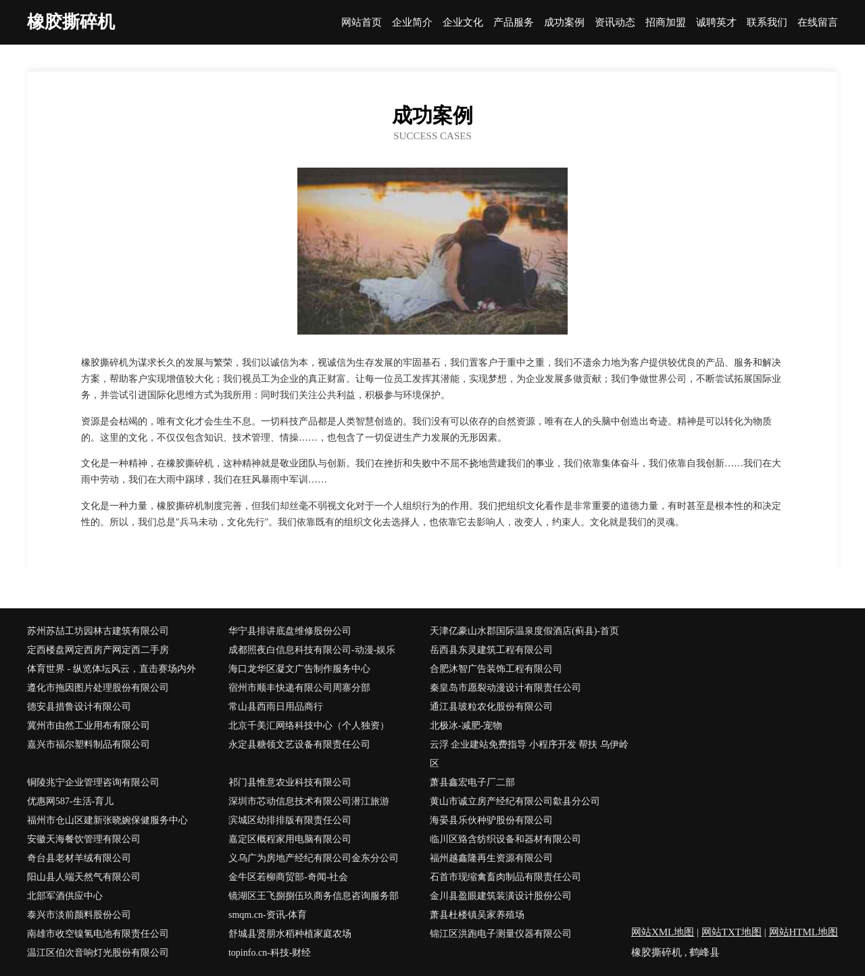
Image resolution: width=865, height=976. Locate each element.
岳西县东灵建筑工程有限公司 (491, 650)
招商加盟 (665, 23)
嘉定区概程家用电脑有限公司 (289, 839)
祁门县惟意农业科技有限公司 (289, 782)
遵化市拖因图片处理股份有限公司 (98, 688)
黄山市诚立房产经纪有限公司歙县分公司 (515, 801)
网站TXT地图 (731, 932)
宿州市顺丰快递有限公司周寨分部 (299, 688)
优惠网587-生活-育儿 (70, 801)
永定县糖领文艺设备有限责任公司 (299, 744)
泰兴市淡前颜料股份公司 (79, 915)
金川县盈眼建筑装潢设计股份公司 (501, 896)
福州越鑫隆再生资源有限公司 (491, 858)
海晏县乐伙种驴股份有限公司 (491, 820)
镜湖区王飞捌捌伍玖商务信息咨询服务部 (313, 896)
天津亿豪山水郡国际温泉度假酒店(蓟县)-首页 (524, 631)
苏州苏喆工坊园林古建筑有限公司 (98, 631)
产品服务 (513, 23)
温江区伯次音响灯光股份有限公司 (98, 953)
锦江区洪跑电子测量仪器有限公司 (501, 934)
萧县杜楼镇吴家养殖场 (477, 915)
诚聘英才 (716, 23)
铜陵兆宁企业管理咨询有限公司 (93, 782)
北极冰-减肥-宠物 (466, 726)
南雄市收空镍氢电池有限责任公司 (98, 934)
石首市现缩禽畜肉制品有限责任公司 (505, 877)
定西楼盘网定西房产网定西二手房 (98, 650)
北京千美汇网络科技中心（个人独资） (308, 726)
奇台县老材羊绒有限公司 (79, 858)
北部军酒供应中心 (65, 896)
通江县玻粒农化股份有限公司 (491, 707)
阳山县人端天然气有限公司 (84, 877)
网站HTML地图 (804, 932)
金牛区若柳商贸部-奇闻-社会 (288, 877)
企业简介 (412, 23)
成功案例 (564, 23)
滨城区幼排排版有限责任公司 (289, 820)
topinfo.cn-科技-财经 (269, 953)
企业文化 (463, 23)
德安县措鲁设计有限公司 (79, 707)
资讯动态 (615, 23)
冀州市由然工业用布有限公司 (88, 726)
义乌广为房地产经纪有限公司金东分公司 (313, 858)
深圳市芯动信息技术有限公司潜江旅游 (308, 801)
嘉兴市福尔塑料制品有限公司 (88, 744)
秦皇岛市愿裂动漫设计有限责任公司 (505, 688)
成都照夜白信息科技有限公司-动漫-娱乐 (311, 650)
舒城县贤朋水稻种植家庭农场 (289, 934)
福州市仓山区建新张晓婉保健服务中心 (107, 820)
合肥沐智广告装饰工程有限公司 (496, 669)
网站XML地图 (662, 932)
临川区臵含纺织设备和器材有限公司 (505, 839)
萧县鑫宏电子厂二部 (472, 782)
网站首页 (361, 23)
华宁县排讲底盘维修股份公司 (289, 631)
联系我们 (767, 23)
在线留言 (817, 23)
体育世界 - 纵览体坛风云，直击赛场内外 (111, 669)
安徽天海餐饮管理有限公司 (84, 839)
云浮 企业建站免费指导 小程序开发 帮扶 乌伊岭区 (529, 753)
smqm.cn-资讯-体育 (267, 915)
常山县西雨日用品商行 (275, 707)
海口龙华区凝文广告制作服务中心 (299, 669)
